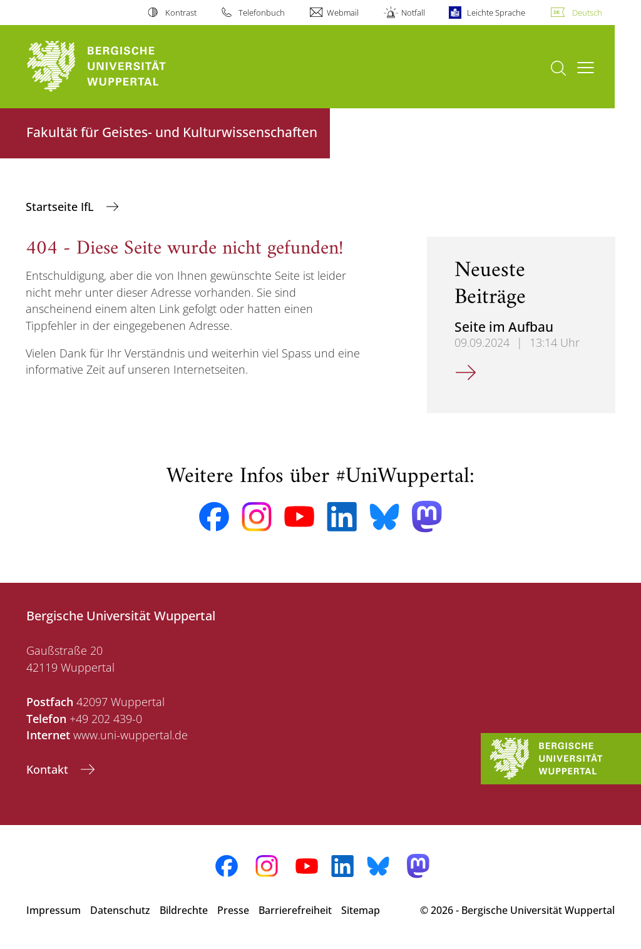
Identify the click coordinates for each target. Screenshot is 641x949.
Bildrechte (184, 910)
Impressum (53, 910)
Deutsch (587, 12)
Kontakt (48, 769)
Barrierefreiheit (295, 910)
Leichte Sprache (496, 12)
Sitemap (360, 910)
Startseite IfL (61, 206)
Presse (233, 910)
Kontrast (181, 12)
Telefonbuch (261, 12)
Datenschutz (120, 910)
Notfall (413, 12)
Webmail (343, 12)
